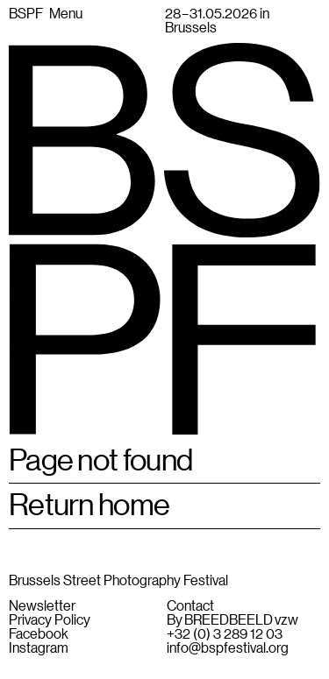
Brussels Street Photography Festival (118, 579)
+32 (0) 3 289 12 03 (225, 633)
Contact (190, 605)
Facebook (38, 633)
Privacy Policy (49, 619)
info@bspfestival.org (228, 647)
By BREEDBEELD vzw (232, 619)
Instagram (38, 647)
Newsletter (42, 605)
